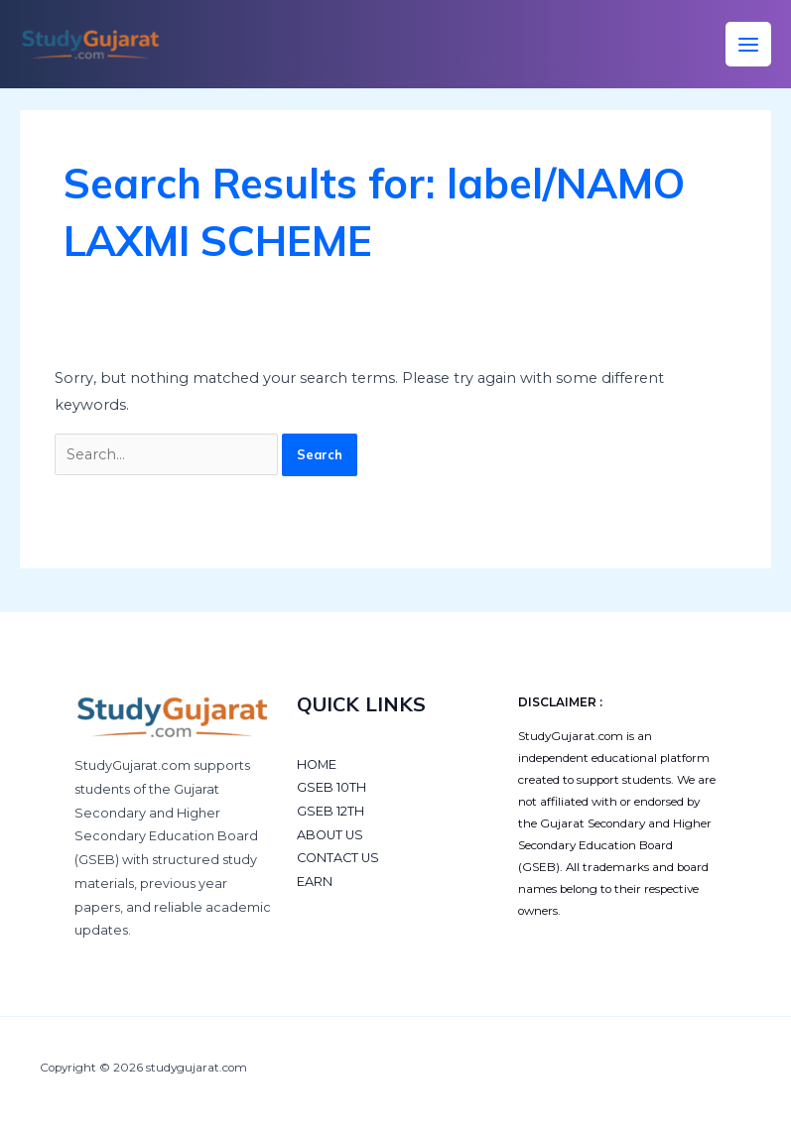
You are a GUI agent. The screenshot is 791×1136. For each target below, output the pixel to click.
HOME (316, 764)
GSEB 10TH (331, 787)
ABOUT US (330, 834)
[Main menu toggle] (748, 44)
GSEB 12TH (330, 811)
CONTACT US (338, 857)
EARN (314, 881)
